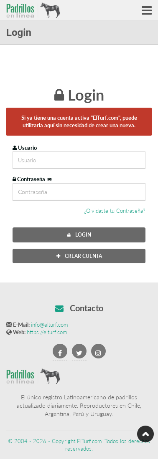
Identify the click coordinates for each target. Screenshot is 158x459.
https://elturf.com (47, 332)
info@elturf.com (49, 324)
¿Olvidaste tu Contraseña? (114, 210)
